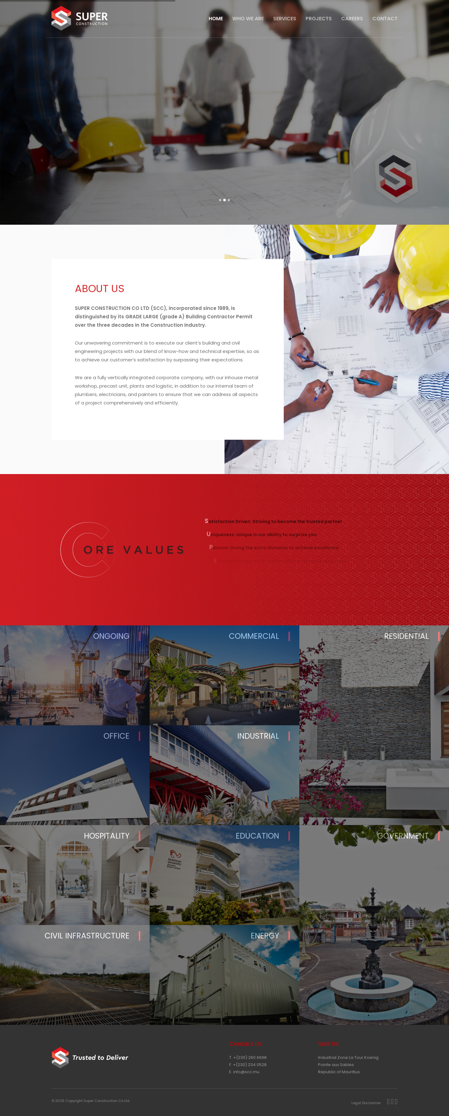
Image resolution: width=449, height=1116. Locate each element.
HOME (216, 18)
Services (284, 18)
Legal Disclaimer (366, 1102)
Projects (319, 18)
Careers (352, 18)
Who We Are (248, 18)
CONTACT (385, 18)
